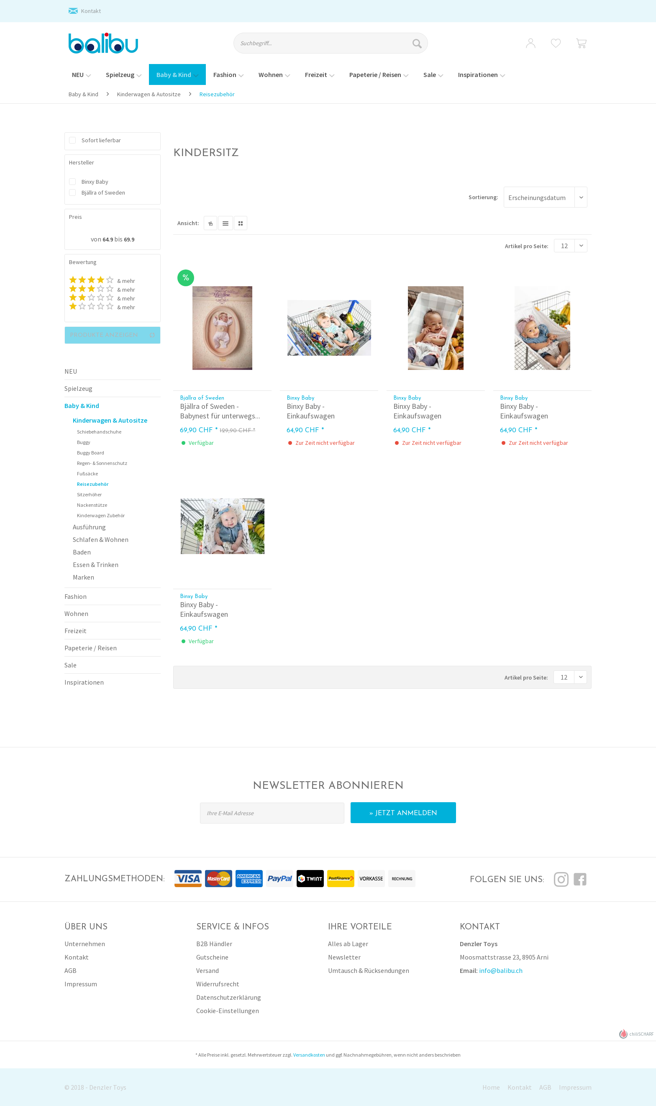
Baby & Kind (81, 405)
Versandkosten (309, 1055)
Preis (75, 217)
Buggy (83, 442)
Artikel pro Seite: (526, 246)
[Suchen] (418, 43)
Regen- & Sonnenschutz (102, 463)
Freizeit (75, 630)
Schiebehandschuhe (99, 432)
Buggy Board (90, 452)
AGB (70, 970)
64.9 (108, 239)
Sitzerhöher (89, 494)
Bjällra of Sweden (103, 192)
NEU (70, 371)
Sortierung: (483, 197)
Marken (83, 577)
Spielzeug (78, 388)
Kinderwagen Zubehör (101, 515)
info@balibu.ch (501, 970)
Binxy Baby (95, 181)
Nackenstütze (92, 505)
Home (491, 1087)
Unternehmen (84, 943)
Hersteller (81, 162)
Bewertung (83, 262)
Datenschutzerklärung (228, 997)
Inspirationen (84, 682)
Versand (207, 970)
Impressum (80, 984)
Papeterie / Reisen (90, 648)
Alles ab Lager (348, 943)
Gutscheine (212, 957)
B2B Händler (214, 943)
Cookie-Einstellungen (227, 1010)
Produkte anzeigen (112, 335)
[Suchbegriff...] (330, 43)
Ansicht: (188, 223)
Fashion (75, 596)
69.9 (129, 239)
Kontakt (91, 11)
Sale (70, 665)
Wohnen (76, 613)
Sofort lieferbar (101, 140)
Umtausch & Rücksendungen (368, 970)
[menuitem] (338, 47)
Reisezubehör (92, 484)
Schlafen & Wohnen (100, 539)
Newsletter (344, 957)
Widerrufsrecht (217, 984)
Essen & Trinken (95, 564)
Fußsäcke (87, 473)
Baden (82, 552)
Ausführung (89, 527)
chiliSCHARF (636, 1034)
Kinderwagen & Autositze (110, 420)
